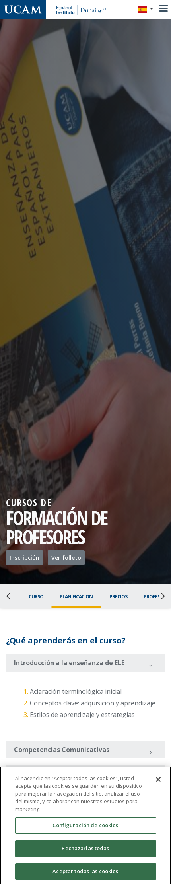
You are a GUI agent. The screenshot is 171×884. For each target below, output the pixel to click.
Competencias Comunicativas (84, 750)
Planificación (76, 596)
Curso (36, 596)
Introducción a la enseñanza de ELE (84, 663)
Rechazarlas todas (85, 854)
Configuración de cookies (85, 831)
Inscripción (24, 557)
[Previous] (10, 596)
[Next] (160, 596)
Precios (118, 596)
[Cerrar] (158, 785)
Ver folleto (66, 557)
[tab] (85, 663)
